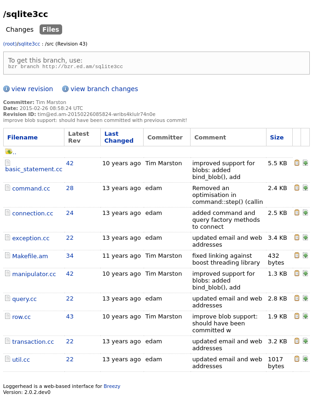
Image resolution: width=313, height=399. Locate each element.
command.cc (31, 189)
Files (50, 29)
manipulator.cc (34, 275)
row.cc (21, 318)
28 (70, 189)
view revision (32, 90)
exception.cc (30, 239)
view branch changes (104, 90)
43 (70, 317)
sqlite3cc (29, 44)
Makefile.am (30, 257)
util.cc (21, 361)
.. (10, 153)
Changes (20, 29)
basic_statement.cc (33, 170)
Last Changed (119, 138)
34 (70, 257)
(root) (10, 44)
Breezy (112, 388)
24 (70, 214)
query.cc (24, 300)
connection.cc (32, 214)
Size (277, 138)
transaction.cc (33, 343)
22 (70, 239)
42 (70, 164)
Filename (22, 138)
